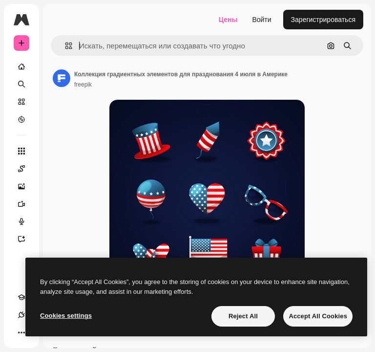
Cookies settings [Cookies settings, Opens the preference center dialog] (66, 315)
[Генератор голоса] (26, 221)
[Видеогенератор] (26, 204)
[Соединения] (21, 315)
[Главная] (21, 66)
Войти (261, 19)
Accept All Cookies (318, 316)
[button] (64, 45)
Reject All (243, 316)
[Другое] (21, 332)
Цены (228, 19)
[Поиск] (21, 84)
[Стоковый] (21, 102)
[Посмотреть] (21, 119)
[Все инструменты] (21, 151)
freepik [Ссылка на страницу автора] (83, 84)
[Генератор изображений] (26, 186)
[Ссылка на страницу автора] (61, 78)
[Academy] (21, 297)
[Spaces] (26, 168)
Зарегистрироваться (323, 19)
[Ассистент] (26, 239)
